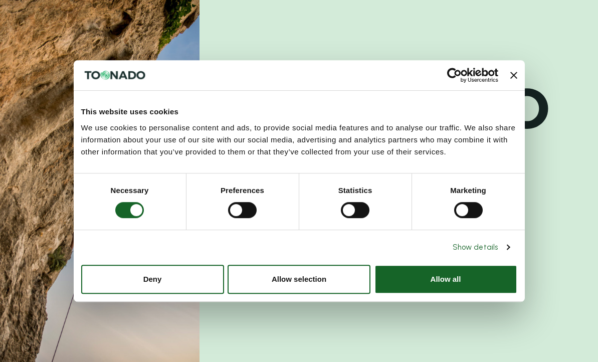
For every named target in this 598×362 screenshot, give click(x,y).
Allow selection (299, 279)
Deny (152, 279)
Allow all (446, 279)
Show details (475, 247)
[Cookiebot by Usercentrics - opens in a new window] (454, 75)
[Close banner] (513, 75)
